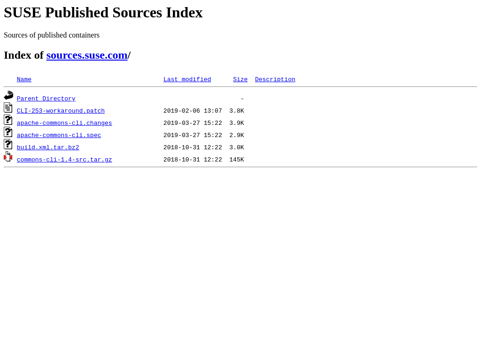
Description (275, 79)
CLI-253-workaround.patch (61, 110)
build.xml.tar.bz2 (48, 147)
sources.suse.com (87, 55)
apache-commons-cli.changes (64, 122)
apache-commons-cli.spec (59, 135)
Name (24, 79)
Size (240, 79)
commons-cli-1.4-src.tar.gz (64, 159)
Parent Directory (46, 98)
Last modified (187, 79)
